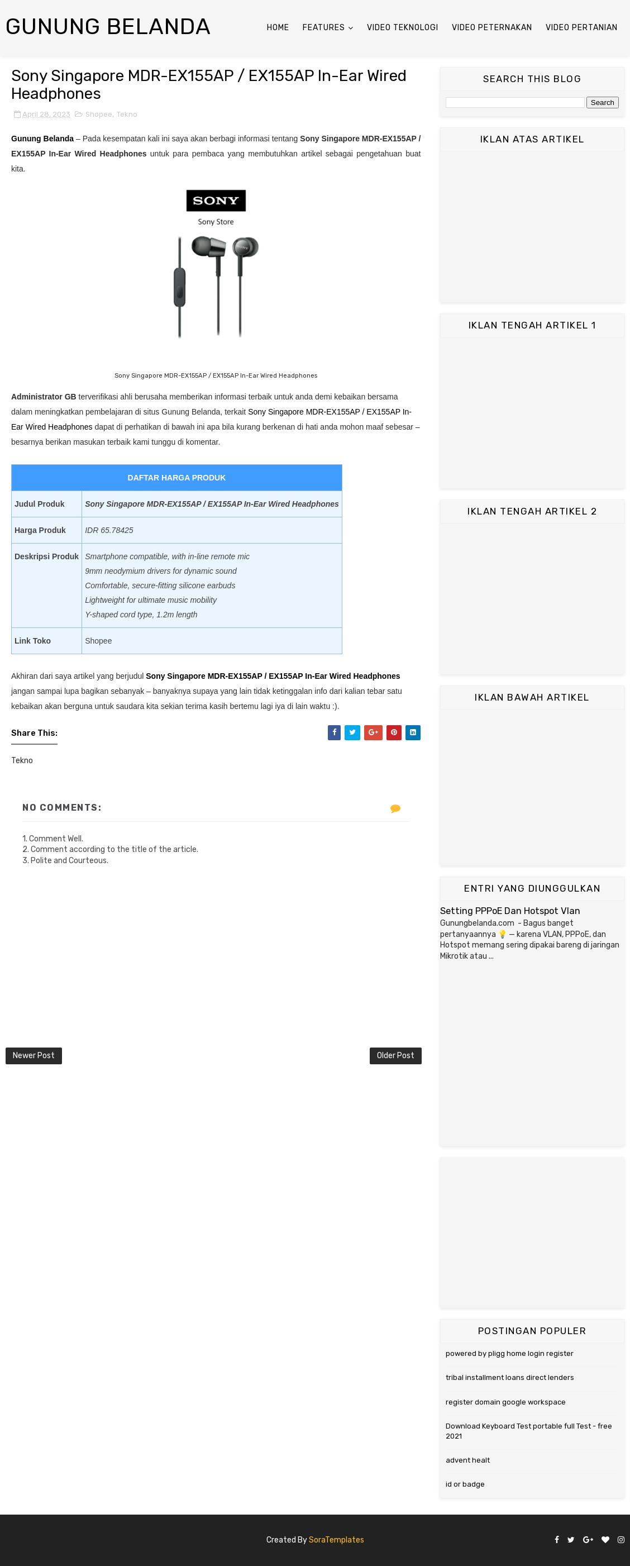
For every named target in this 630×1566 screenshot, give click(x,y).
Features (324, 27)
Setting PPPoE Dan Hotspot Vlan (510, 911)
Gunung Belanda (108, 26)
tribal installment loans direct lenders (510, 1377)
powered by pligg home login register (510, 1353)
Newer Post (34, 1055)
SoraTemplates (336, 1540)
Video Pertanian (582, 27)
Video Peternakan (492, 27)
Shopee (98, 114)
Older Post (395, 1055)
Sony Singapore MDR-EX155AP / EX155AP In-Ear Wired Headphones (273, 676)
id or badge (465, 1484)
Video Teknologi (402, 27)
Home (278, 27)
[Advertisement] (532, 227)
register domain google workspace (506, 1402)
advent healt (468, 1460)
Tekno (127, 114)
